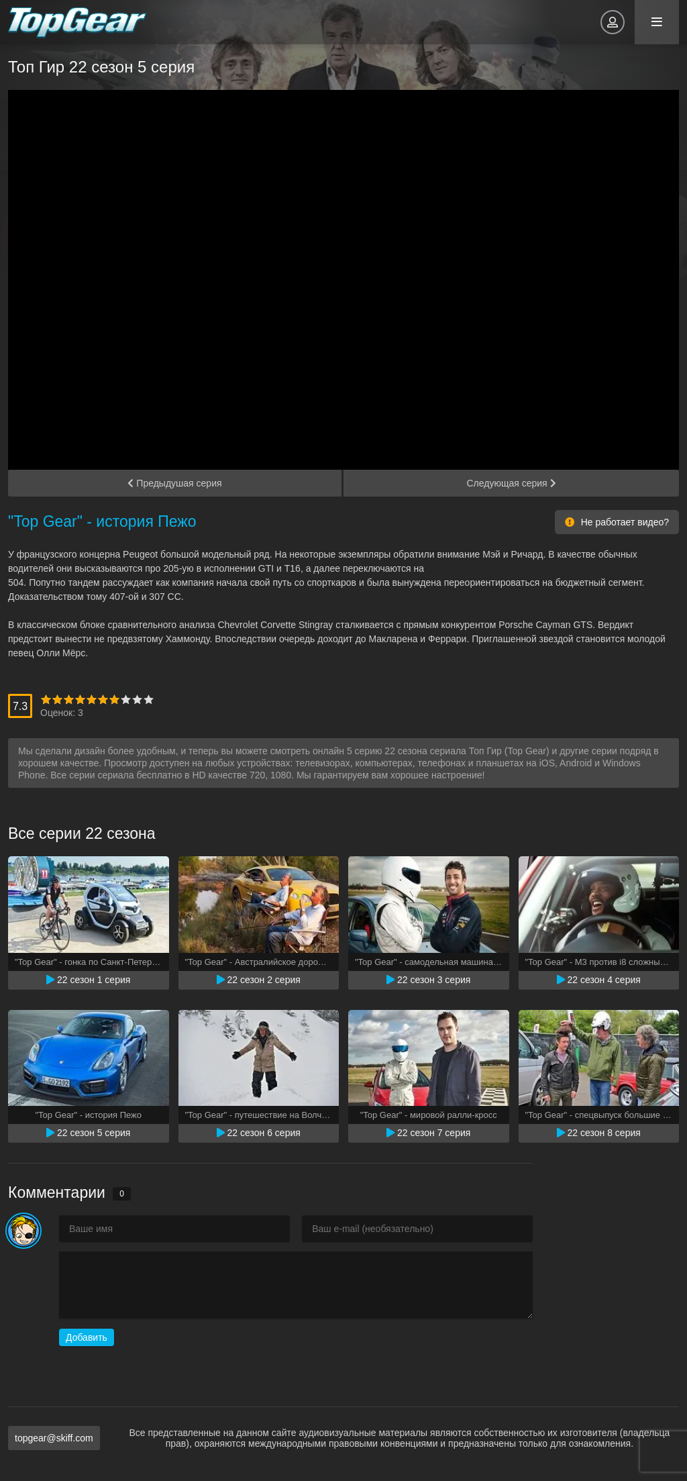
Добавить (86, 1337)
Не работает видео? (617, 522)
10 (148, 699)
